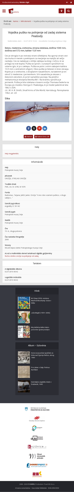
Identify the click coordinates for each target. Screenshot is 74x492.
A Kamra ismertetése (22, 488)
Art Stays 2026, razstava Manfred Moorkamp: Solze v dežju (42, 301)
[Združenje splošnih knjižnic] (37, 474)
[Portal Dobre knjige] (37, 465)
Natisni (28, 136)
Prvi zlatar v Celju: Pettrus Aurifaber (40, 369)
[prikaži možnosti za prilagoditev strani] (67, 2)
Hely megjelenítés (12, 154)
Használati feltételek (39, 488)
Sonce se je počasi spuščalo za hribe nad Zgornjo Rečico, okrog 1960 (43, 355)
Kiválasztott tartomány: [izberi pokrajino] (15, 2)
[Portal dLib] (37, 438)
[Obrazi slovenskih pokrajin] (37, 456)
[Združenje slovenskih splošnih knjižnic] (37, 447)
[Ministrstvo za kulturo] (37, 409)
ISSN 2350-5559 (53, 488)
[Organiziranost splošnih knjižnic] (37, 419)
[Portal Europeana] (37, 428)
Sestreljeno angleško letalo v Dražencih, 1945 (42, 383)
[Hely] (61, 10)
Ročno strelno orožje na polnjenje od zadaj (22, 256)
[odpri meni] (4, 11)
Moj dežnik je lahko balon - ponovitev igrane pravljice (41, 329)
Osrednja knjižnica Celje (57, 41)
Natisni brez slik (42, 136)
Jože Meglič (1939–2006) (40, 313)
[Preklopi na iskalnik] (69, 10)
